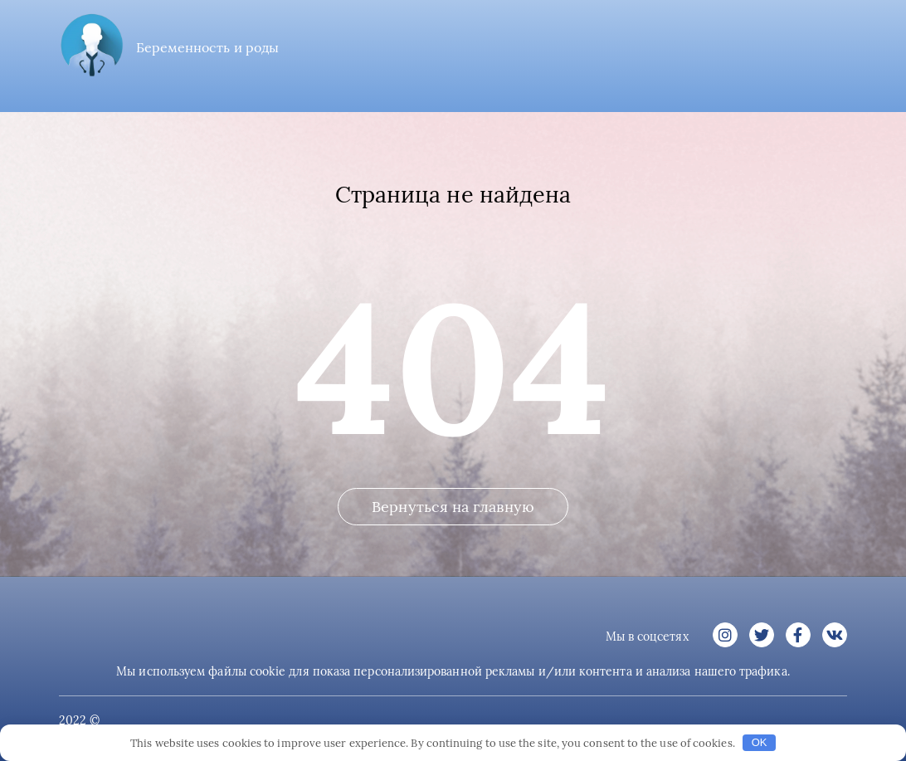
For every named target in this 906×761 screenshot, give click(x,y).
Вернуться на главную (453, 506)
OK (759, 742)
